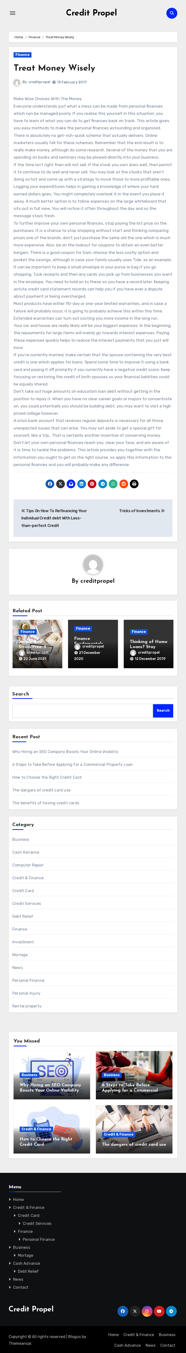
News (17, 966)
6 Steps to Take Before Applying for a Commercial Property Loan (72, 763)
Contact (20, 1285)
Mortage (20, 953)
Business (20, 837)
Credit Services (26, 902)
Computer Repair (28, 863)
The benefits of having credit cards (45, 801)
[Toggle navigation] (12, 13)
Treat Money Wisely (57, 68)
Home (18, 1198)
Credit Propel (92, 13)
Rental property (26, 1004)
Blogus (74, 1335)
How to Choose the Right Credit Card (47, 775)
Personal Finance (28, 978)
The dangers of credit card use (41, 788)
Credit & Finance (28, 876)
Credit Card (23, 889)
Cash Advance (25, 850)
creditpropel (39, 82)
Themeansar (20, 1341)
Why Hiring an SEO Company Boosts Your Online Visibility (65, 750)
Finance (23, 55)
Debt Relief (22, 914)
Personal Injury (26, 991)
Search (20, 692)
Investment (23, 940)
